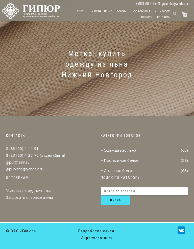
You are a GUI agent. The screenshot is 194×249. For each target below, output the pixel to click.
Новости (147, 17)
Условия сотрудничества (28, 190)
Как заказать (141, 10)
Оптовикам (162, 10)
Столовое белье (118, 170)
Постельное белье (121, 160)
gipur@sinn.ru (18, 162)
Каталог (122, 10)
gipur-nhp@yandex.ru (174, 4)
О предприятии (102, 10)
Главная (81, 10)
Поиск (115, 200)
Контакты (163, 17)
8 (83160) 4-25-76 (22, 155)
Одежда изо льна (120, 150)
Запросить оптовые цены (29, 197)
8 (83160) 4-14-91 (22, 148)
